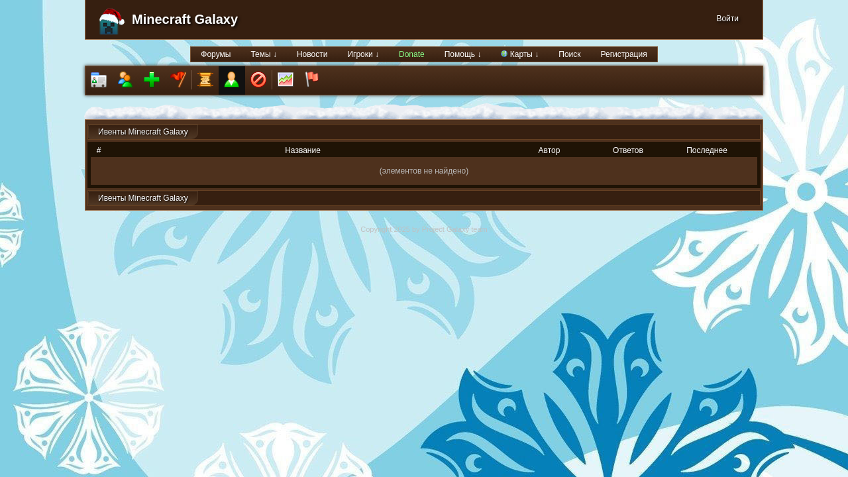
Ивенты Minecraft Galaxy (143, 131)
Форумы (216, 54)
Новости (312, 54)
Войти (727, 18)
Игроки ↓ (363, 54)
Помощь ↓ (463, 54)
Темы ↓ (263, 54)
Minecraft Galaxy (185, 19)
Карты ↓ (520, 54)
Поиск (569, 54)
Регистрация (624, 54)
